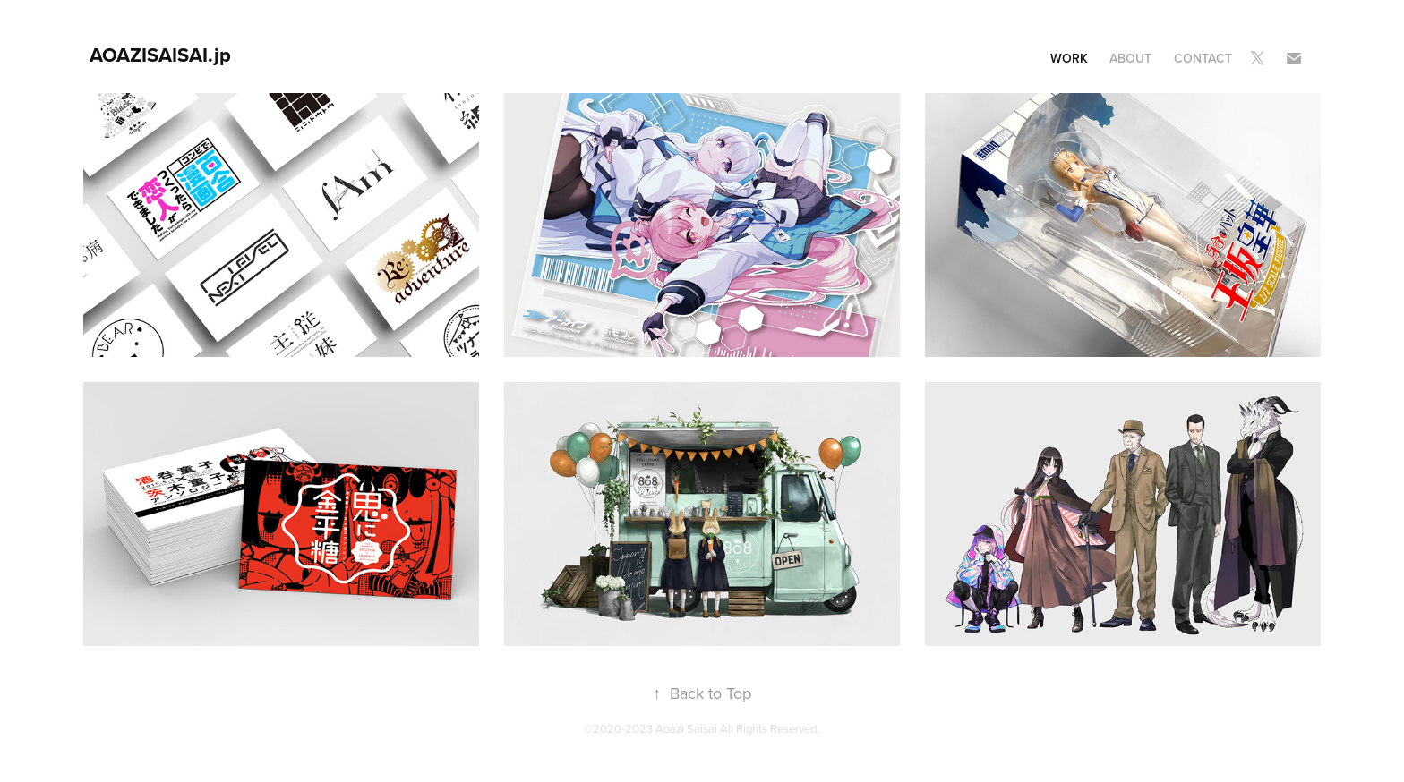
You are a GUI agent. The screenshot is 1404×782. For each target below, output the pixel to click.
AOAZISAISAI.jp (160, 54)
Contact (1203, 58)
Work (1069, 58)
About (1130, 58)
